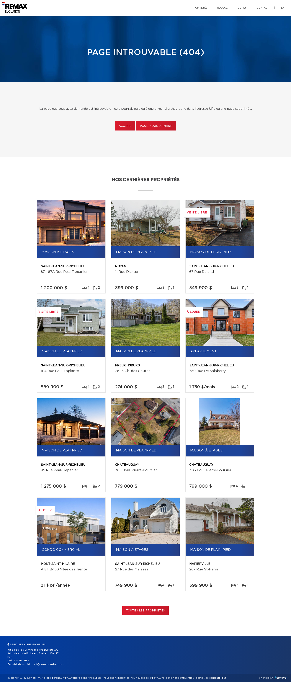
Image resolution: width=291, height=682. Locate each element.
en (283, 8)
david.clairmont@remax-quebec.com (41, 664)
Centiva (281, 677)
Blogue (222, 8)
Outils (242, 8)
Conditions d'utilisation (180, 678)
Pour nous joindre (156, 126)
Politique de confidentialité (147, 678)
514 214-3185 (21, 661)
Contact (263, 8)
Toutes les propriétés (145, 610)
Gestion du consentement (211, 678)
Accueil (125, 126)
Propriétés (199, 8)
